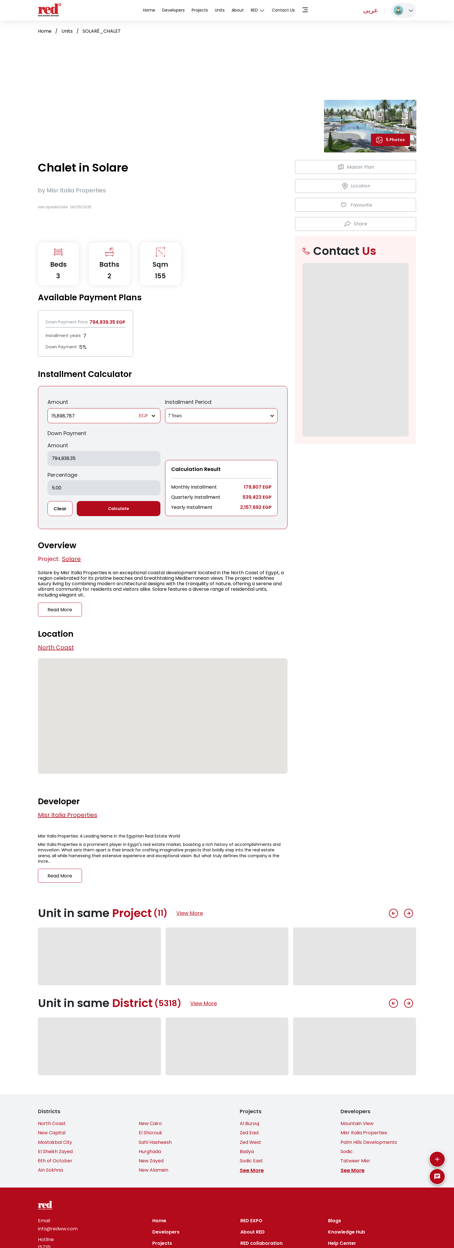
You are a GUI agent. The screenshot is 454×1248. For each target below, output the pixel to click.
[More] (437, 1159)
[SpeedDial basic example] (437, 1176)
